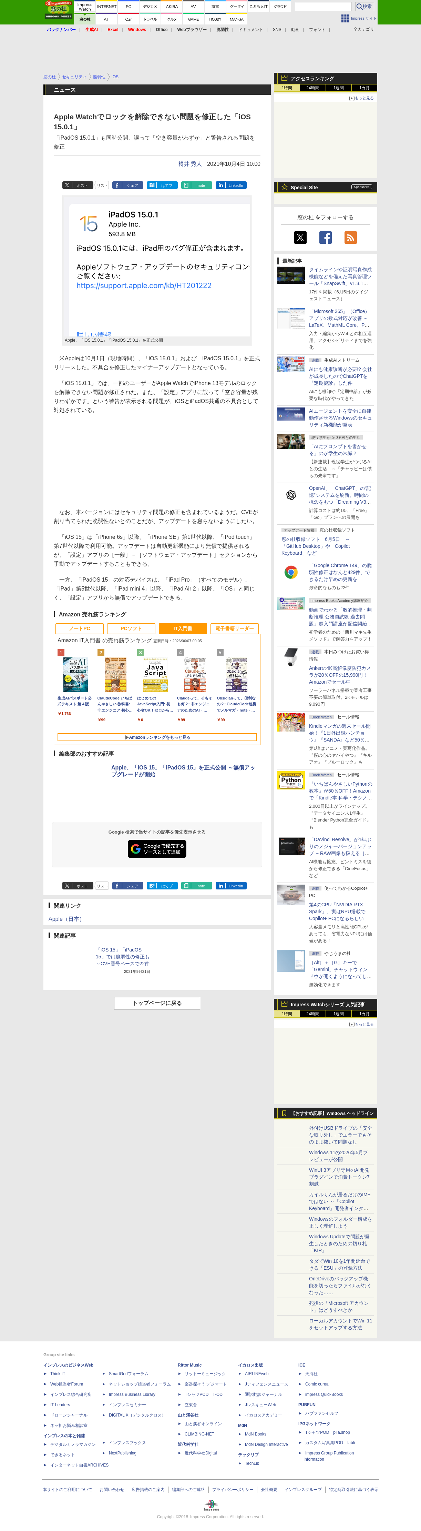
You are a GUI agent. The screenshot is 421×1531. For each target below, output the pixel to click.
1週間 (338, 87)
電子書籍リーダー (234, 628)
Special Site (304, 187)
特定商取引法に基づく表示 (354, 1489)
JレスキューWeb (260, 1404)
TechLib (252, 1463)
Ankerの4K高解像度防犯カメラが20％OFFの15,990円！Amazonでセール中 (340, 675)
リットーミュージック (205, 1373)
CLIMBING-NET (199, 1434)
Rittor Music (190, 1365)
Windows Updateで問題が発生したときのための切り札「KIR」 (339, 1243)
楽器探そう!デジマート (206, 1384)
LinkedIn (236, 185)
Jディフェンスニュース (266, 1384)
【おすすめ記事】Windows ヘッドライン (332, 1113)
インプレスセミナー (127, 1404)
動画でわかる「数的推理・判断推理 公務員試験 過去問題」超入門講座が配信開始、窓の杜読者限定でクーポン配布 (340, 623)
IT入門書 (183, 628)
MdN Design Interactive (266, 1444)
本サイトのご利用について (67, 1489)
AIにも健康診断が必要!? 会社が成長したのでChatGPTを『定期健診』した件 (340, 376)
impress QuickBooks (324, 1394)
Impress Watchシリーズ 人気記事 (328, 1004)
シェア (132, 185)
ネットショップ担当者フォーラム (140, 1384)
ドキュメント (250, 29)
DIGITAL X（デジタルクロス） (137, 1415)
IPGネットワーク (314, 1423)
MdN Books (255, 1434)
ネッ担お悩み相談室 (69, 1425)
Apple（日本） (67, 919)
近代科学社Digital (201, 1453)
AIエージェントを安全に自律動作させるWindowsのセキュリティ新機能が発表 (340, 417)
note (201, 185)
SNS (277, 29)
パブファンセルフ (321, 1413)
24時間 (312, 87)
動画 (295, 29)
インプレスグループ (303, 1489)
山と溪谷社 (188, 1415)
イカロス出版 (250, 1365)
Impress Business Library (132, 1394)
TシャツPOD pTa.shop (327, 1432)
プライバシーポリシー (233, 1489)
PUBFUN (307, 1404)
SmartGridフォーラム (128, 1373)
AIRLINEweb (257, 1373)
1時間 (287, 87)
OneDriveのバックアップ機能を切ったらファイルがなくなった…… (340, 1285)
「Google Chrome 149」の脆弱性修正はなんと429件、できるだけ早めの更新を (340, 572)
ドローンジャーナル (69, 1415)
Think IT (57, 1373)
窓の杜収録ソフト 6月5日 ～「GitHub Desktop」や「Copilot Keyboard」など (315, 546)
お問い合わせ (112, 1489)
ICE (301, 1365)
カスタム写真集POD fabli (330, 1442)
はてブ (167, 185)
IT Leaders (60, 1404)
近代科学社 (188, 1444)
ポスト (82, 185)
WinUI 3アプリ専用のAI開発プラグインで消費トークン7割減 (339, 1177)
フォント (317, 29)
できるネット (62, 1454)
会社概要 (269, 1489)
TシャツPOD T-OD (204, 1394)
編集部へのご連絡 (188, 1489)
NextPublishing (122, 1453)
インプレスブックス (127, 1442)
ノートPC (79, 628)
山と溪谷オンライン (203, 1423)
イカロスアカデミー (263, 1415)
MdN (242, 1425)
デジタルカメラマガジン (73, 1444)
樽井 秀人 (190, 164)
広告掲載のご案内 (148, 1489)
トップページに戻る (157, 1003)
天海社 (311, 1373)
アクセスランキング (312, 78)
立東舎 (191, 1404)
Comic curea (316, 1384)
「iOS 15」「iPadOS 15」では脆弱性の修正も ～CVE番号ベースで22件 (123, 956)
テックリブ (248, 1454)
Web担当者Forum (66, 1384)
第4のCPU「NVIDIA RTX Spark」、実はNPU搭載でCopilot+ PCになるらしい (337, 911)
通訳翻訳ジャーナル (263, 1394)
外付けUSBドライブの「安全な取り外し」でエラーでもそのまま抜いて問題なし (340, 1135)
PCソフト (131, 628)
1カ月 (364, 87)
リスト (102, 185)
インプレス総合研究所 (71, 1394)
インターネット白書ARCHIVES (79, 1465)
